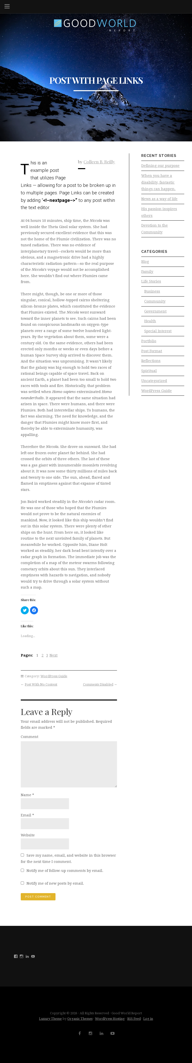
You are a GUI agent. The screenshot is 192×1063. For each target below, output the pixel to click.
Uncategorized (154, 384)
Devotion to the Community (154, 230)
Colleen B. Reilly (99, 161)
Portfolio (148, 344)
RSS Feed (134, 1019)
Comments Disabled (98, 684)
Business (152, 293)
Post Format (151, 354)
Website (28, 835)
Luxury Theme (50, 1019)
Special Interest (158, 334)
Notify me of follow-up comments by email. (64, 871)
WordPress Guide (53, 676)
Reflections (150, 364)
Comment (29, 737)
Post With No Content (41, 684)
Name (27, 795)
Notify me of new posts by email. (55, 883)
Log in (148, 1019)
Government (155, 313)
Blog (145, 263)
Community (155, 303)
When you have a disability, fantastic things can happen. (158, 182)
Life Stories (151, 283)
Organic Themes (79, 1019)
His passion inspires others (159, 213)
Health (150, 324)
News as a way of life (159, 200)
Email (27, 815)
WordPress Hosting (110, 1019)
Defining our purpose (160, 166)
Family (147, 273)
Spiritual (149, 374)
